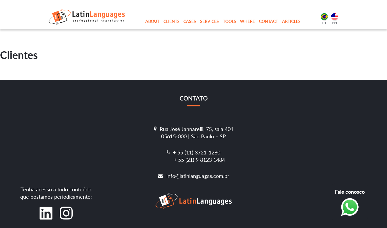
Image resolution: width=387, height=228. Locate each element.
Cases (189, 21)
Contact (268, 21)
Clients (171, 21)
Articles (291, 21)
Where (247, 21)
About (152, 21)
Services (209, 21)
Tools (229, 21)
